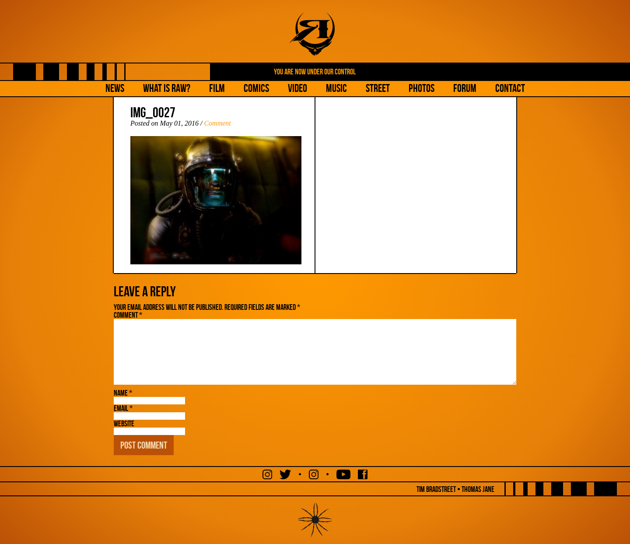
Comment (217, 123)
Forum (464, 88)
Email (123, 408)
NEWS (114, 88)
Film (217, 88)
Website (124, 423)
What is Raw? (166, 88)
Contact (510, 88)
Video (297, 88)
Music (336, 88)
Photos (421, 88)
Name (123, 393)
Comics (256, 88)
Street (378, 88)
